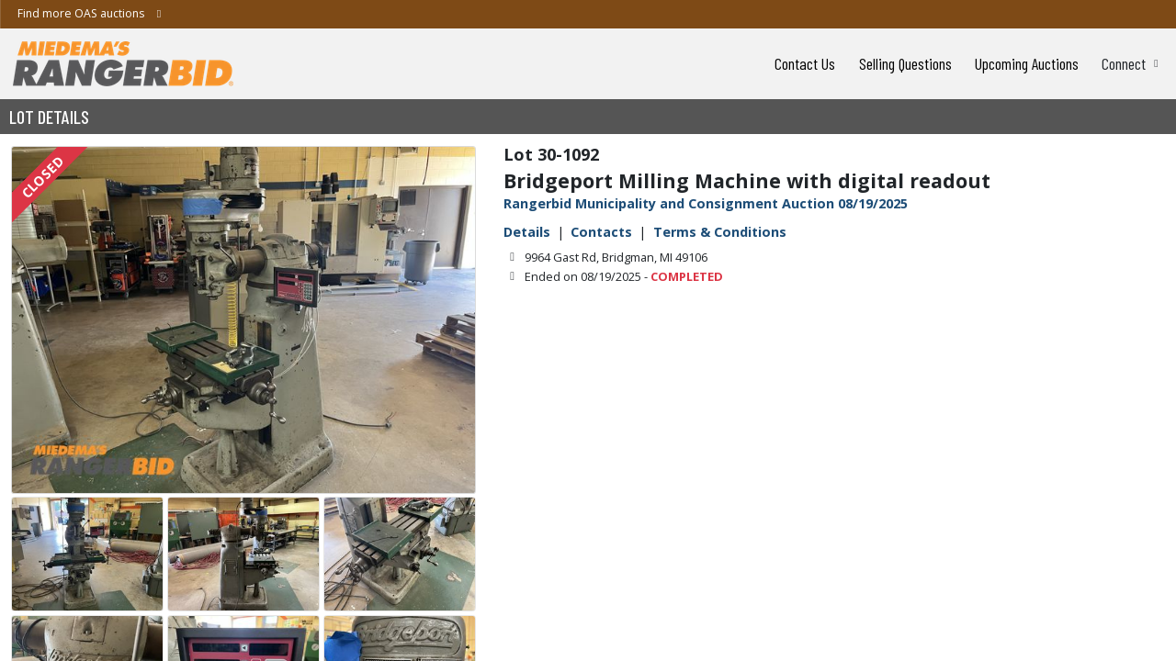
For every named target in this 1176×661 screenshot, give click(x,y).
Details (526, 232)
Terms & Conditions (719, 232)
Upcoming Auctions (1027, 63)
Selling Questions (905, 63)
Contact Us (805, 63)
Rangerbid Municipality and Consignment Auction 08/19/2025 (705, 203)
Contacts (601, 232)
